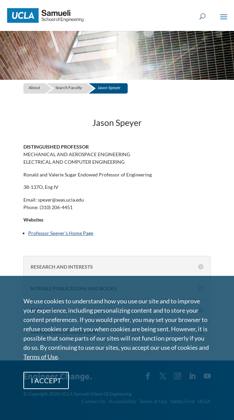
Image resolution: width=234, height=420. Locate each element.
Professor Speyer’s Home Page (60, 233)
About (34, 87)
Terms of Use (40, 356)
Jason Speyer (109, 87)
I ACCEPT (46, 380)
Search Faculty (68, 87)
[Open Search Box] (202, 17)
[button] (223, 21)
